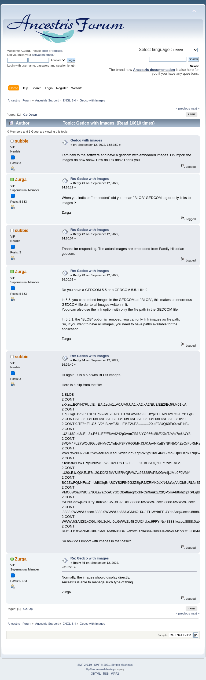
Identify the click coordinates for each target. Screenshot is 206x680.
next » (195, 108)
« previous (183, 108)
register (57, 50)
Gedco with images (86, 140)
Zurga (21, 179)
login (45, 50)
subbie (21, 141)
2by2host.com (93, 669)
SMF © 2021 (102, 664)
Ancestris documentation (154, 70)
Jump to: (163, 635)
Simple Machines (122, 664)
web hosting (107, 669)
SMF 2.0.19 (85, 664)
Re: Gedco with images (90, 179)
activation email (42, 54)
